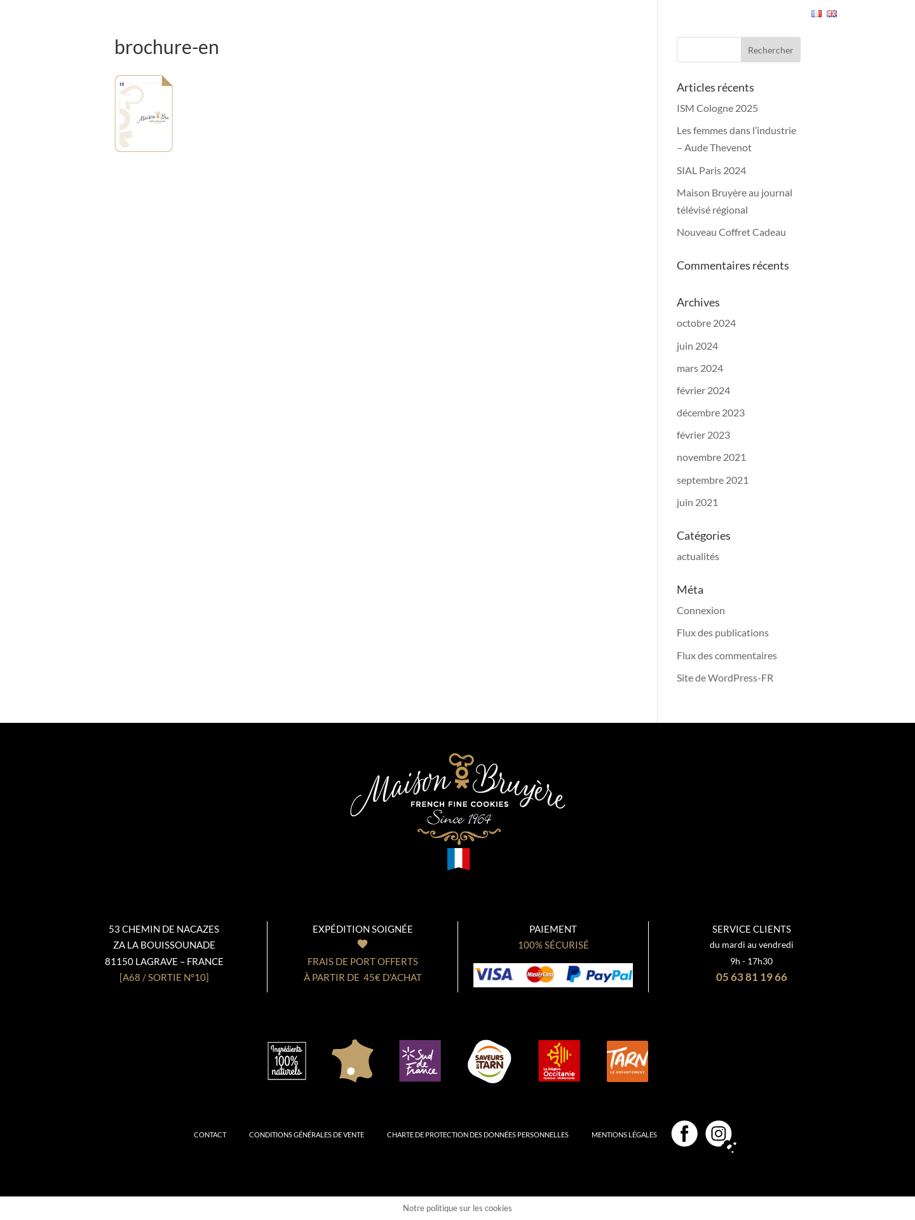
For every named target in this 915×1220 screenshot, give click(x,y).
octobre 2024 (706, 323)
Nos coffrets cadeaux (305, 6)
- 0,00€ (762, 13)
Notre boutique (512, 6)
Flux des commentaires (727, 655)
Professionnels (603, 6)
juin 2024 (697, 345)
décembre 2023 (711, 412)
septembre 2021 (713, 480)
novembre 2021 (711, 457)
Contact (210, 1134)
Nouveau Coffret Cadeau (731, 232)
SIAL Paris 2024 (711, 170)
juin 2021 (697, 502)
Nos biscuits (205, 6)
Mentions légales (624, 1134)
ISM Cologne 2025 (717, 108)
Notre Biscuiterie (417, 6)
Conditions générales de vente (306, 1134)
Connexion (701, 610)
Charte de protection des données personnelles (478, 1134)
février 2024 (703, 390)
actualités (698, 556)
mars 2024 (700, 368)
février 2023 (703, 434)
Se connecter (688, 14)
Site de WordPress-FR (725, 677)
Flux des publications (723, 632)
